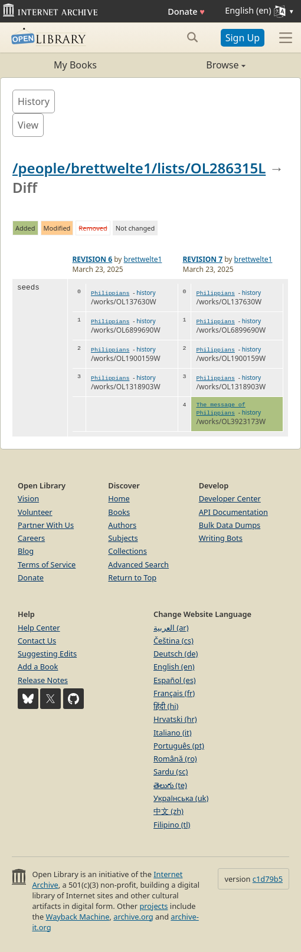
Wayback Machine (78, 916)
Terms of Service (47, 564)
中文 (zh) (168, 811)
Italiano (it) (172, 732)
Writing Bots (221, 538)
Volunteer (35, 512)
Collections (127, 551)
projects (153, 906)
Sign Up (242, 37)
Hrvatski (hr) (175, 719)
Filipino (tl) (171, 824)
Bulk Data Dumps (230, 525)
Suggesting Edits (47, 653)
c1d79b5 (268, 879)
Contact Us (37, 640)
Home (118, 498)
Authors (122, 525)
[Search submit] (192, 37)
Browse (198, 64)
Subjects (123, 538)
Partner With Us (46, 525)
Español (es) (174, 680)
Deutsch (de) (175, 653)
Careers (31, 538)
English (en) (174, 666)
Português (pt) (178, 745)
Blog (26, 551)
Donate (186, 11)
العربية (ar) (170, 627)
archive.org (133, 916)
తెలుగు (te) (170, 785)
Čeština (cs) (173, 640)
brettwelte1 (143, 259)
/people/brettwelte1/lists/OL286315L (139, 168)
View (28, 125)
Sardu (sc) (170, 771)
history (145, 292)
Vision (28, 498)
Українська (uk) (180, 798)
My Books (75, 64)
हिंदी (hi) (165, 706)
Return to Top (132, 577)
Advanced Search (138, 564)
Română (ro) (175, 758)
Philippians (110, 293)
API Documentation (233, 512)
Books (119, 512)
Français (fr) (174, 693)
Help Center (39, 627)
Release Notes (43, 680)
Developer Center (230, 498)
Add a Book (38, 666)
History (34, 101)
